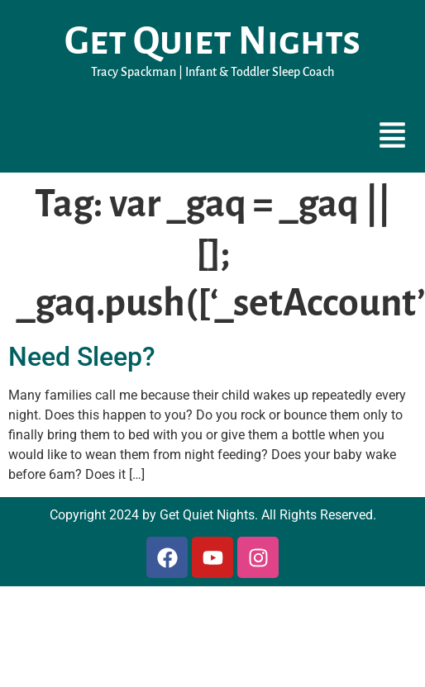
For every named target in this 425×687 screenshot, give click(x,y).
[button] (393, 137)
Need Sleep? (81, 356)
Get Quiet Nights (212, 41)
